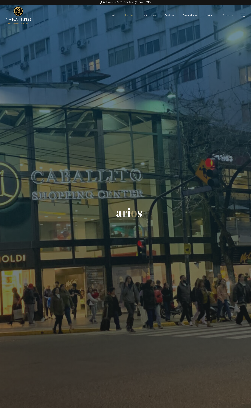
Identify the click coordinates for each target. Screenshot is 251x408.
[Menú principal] (242, 15)
